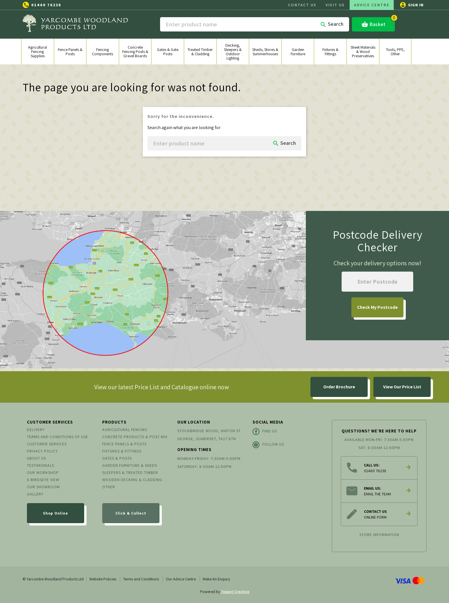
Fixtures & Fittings (121, 451)
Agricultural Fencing (124, 429)
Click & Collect (130, 513)
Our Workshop (43, 472)
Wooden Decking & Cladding (132, 479)
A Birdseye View (43, 479)
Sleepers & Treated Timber (130, 472)
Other (108, 486)
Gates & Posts (117, 458)
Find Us (265, 431)
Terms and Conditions (141, 579)
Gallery (35, 494)
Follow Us (268, 444)
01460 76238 (46, 4)
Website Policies (102, 579)
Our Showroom (43, 486)
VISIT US (335, 4)
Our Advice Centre (181, 579)
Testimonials (40, 465)
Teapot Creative (235, 591)
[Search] (254, 24)
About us (36, 458)
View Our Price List (402, 387)
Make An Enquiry (216, 579)
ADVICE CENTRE (371, 4)
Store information (379, 534)
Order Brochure (339, 387)
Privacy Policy (42, 451)
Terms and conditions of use (57, 436)
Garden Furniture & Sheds (129, 465)
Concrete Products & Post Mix (135, 436)
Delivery (36, 429)
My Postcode (377, 307)
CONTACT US (302, 4)
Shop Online (55, 513)
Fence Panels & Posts (124, 443)
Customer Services (47, 443)
